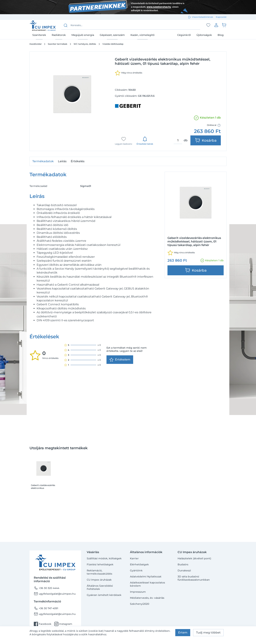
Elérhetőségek (139, 564)
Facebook (42, 624)
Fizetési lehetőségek (100, 564)
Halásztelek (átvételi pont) (194, 558)
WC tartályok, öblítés (85, 44)
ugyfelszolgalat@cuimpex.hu (55, 594)
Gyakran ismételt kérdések (104, 595)
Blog (221, 35)
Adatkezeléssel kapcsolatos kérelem (147, 584)
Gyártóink (136, 570)
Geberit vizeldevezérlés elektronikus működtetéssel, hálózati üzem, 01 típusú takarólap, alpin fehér (43, 487)
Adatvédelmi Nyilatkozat (145, 576)
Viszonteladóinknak (202, 17)
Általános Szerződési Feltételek (100, 587)
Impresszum (138, 591)
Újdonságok (204, 35)
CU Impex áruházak (99, 579)
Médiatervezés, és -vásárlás (147, 597)
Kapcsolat (221, 17)
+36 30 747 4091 (46, 608)
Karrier (134, 558)
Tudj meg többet (208, 632)
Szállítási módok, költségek (104, 558)
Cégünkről (184, 35)
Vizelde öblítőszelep (112, 44)
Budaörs (183, 564)
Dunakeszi (184, 570)
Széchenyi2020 (139, 603)
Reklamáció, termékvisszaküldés (99, 572)
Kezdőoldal (35, 44)
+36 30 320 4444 (46, 588)
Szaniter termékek (57, 44)
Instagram (63, 624)
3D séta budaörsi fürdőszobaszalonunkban (194, 578)
